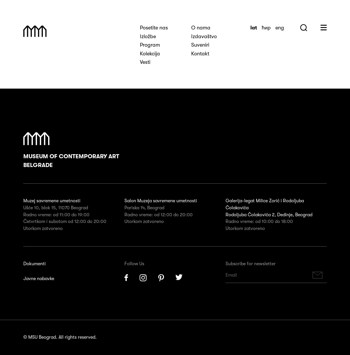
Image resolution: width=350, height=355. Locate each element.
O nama (200, 28)
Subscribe (317, 275)
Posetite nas (154, 28)
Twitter (179, 277)
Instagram (143, 277)
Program (150, 45)
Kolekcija (150, 54)
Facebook (126, 277)
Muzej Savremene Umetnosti (35, 31)
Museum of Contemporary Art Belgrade (71, 150)
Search (303, 27)
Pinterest (161, 277)
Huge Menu (324, 27)
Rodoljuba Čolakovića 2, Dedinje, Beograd (269, 214)
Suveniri (200, 45)
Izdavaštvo (204, 36)
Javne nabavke (38, 278)
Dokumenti (34, 263)
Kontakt (200, 54)
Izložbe (148, 36)
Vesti (145, 62)
